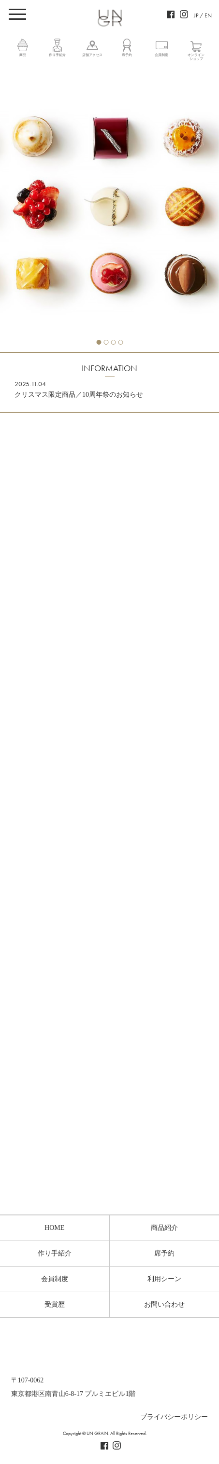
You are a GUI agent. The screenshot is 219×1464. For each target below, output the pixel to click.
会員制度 (161, 55)
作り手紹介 (57, 55)
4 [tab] (120, 342)
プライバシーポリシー (174, 1417)
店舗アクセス (92, 55)
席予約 (127, 55)
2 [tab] (105, 342)
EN (208, 15)
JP (196, 15)
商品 (22, 55)
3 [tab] (113, 342)
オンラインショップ (196, 57)
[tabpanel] (109, 208)
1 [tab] (98, 342)
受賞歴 (54, 1304)
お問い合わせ (164, 1304)
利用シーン (164, 1279)
